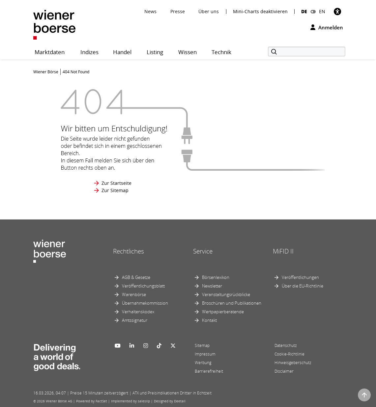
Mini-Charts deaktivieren (260, 11)
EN (322, 11)
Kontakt (209, 320)
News (150, 11)
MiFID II (283, 251)
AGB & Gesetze (136, 277)
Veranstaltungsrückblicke (226, 294)
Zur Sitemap (115, 190)
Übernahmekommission (145, 303)
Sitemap (202, 345)
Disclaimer (284, 371)
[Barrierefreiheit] (337, 11)
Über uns (208, 11)
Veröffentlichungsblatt (143, 286)
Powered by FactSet (91, 401)
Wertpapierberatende (223, 312)
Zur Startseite (116, 183)
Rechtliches (128, 251)
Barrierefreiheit (209, 371)
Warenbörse (134, 294)
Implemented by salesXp (130, 401)
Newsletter (212, 286)
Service (203, 251)
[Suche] (306, 51)
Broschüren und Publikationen (231, 303)
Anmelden (326, 27)
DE (304, 11)
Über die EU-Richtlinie (302, 286)
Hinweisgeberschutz (293, 362)
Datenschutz (286, 345)
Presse (177, 11)
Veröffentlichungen (300, 277)
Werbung (203, 362)
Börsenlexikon (215, 277)
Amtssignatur (134, 320)
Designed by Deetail (170, 401)
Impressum (205, 354)
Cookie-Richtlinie (289, 354)
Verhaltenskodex (138, 312)
